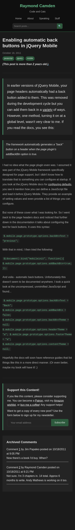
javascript (8, 58)
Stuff (57, 18)
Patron (39, 400)
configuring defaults (59, 184)
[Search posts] (35, 26)
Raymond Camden (37, 6)
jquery (20, 58)
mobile (30, 58)
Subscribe (59, 422)
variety (47, 109)
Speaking (44, 18)
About (30, 18)
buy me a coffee (29, 404)
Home (18, 18)
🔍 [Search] (59, 26)
